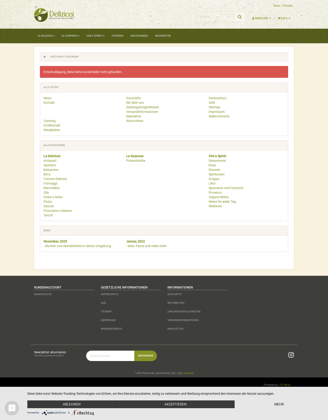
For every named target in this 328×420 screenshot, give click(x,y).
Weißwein (215, 206)
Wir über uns (135, 102)
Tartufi (48, 215)
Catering (117, 35)
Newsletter (133, 116)
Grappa (214, 179)
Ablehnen (72, 404)
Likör (212, 183)
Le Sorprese (71, 35)
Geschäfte (133, 98)
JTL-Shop (284, 385)
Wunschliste (134, 121)
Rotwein (214, 170)
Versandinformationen (142, 112)
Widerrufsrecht (219, 116)
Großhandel (139, 35)
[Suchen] (214, 17)
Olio (46, 192)
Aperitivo (50, 165)
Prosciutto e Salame (58, 211)
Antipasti (50, 160)
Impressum (217, 112)
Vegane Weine (218, 197)
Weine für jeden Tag (222, 201)
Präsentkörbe (135, 160)
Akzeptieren (175, 404)
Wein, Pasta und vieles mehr (147, 246)
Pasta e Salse (53, 197)
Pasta (48, 201)
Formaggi (50, 183)
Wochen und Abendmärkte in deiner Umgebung (78, 246)
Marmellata (52, 188)
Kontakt (288, 5)
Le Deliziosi (46, 35)
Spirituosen (217, 174)
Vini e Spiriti (96, 35)
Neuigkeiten (163, 35)
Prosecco (215, 192)
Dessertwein (217, 160)
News (277, 5)
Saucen (49, 206)
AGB (212, 102)
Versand (188, 373)
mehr (279, 404)
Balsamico (51, 170)
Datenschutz (218, 98)
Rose (212, 165)
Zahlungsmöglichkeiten (142, 107)
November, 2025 (55, 241)
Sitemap (214, 107)
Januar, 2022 (135, 241)
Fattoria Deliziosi (55, 179)
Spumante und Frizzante (226, 188)
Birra (47, 174)
